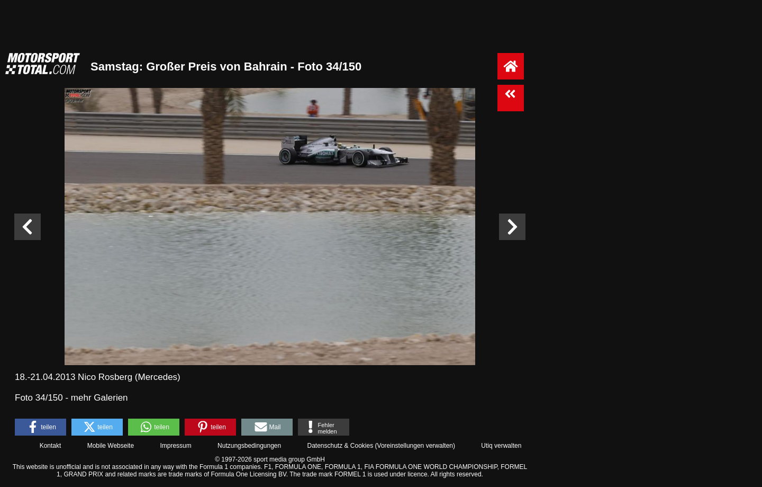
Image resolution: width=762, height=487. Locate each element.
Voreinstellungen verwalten (415, 445)
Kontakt (50, 445)
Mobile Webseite (110, 445)
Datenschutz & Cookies (340, 445)
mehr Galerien (99, 398)
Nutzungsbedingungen (249, 445)
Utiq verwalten (501, 445)
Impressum (175, 445)
